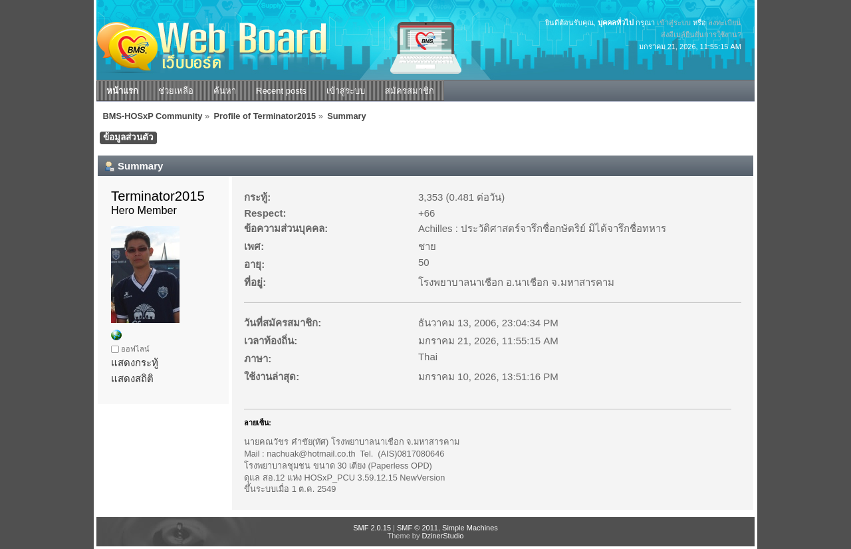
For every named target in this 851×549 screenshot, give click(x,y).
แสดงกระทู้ (134, 362)
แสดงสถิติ (132, 378)
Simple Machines (470, 528)
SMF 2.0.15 (372, 528)
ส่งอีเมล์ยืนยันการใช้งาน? (701, 35)
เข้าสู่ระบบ (674, 23)
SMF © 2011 (417, 528)
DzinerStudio (442, 536)
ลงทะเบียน (724, 23)
